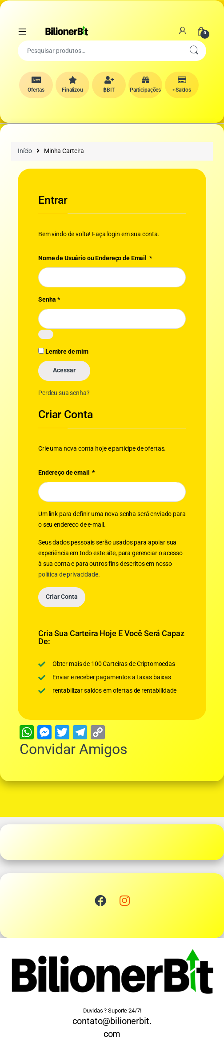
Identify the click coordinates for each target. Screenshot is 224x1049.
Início (25, 150)
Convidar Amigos (74, 749)
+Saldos (182, 84)
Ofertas (36, 84)
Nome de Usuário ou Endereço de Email (95, 258)
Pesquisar (193, 50)
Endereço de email (66, 472)
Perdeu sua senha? (64, 392)
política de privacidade (68, 574)
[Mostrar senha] (45, 334)
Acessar (64, 370)
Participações (145, 84)
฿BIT (108, 84)
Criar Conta (62, 596)
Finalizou (72, 84)
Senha (49, 299)
